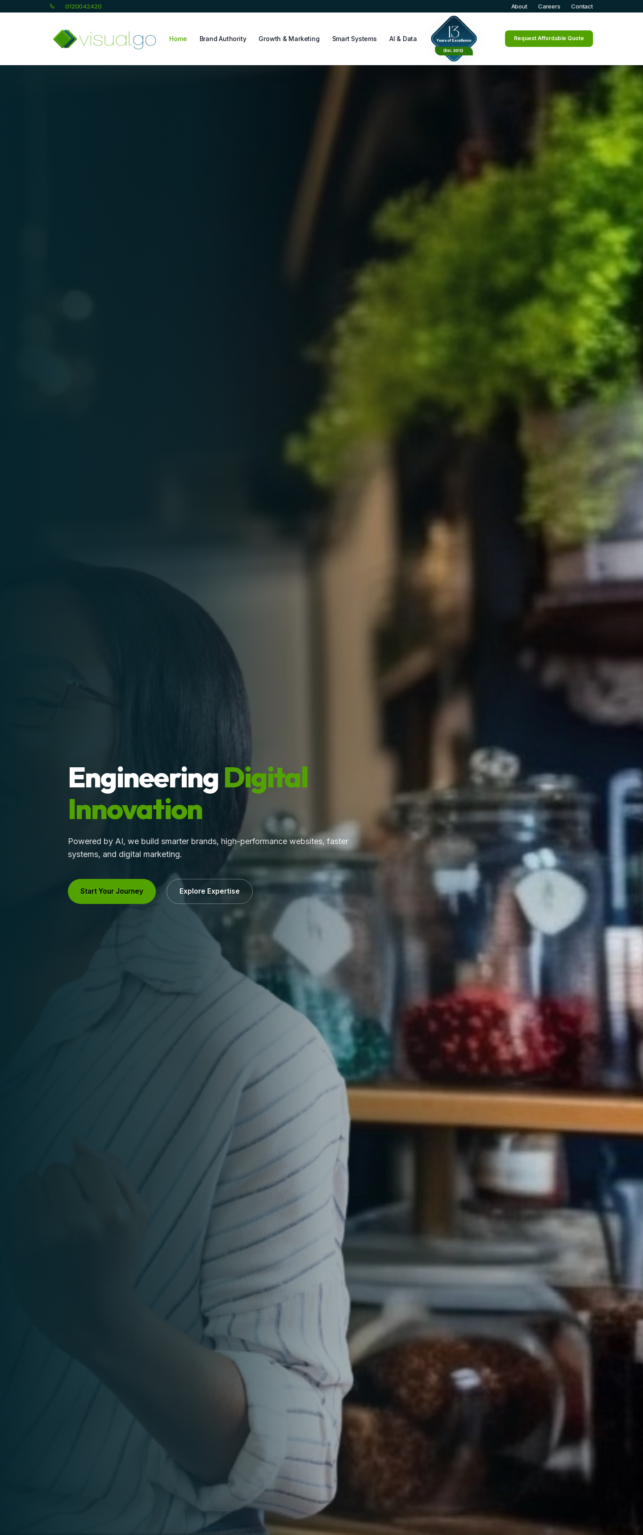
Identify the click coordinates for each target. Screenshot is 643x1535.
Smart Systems (354, 38)
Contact (582, 6)
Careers (549, 6)
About (519, 6)
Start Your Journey (111, 891)
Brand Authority (223, 38)
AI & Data (403, 38)
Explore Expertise (210, 891)
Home (178, 38)
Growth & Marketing (289, 38)
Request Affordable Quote (549, 38)
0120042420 (83, 6)
